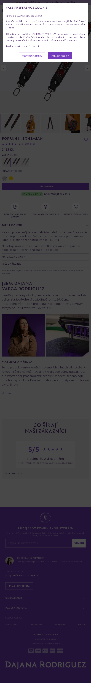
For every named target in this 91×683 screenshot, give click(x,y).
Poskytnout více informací (22, 46)
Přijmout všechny (60, 56)
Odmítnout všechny (32, 56)
